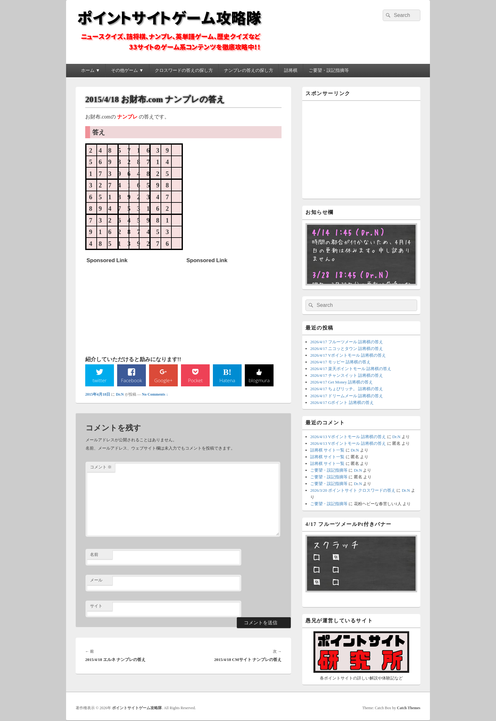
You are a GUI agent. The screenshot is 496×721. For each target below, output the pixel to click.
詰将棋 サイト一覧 (327, 450)
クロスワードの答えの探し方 (184, 70)
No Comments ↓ (155, 394)
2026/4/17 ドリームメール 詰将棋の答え (346, 395)
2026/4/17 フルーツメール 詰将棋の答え (346, 341)
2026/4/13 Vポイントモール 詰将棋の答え (348, 436)
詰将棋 (290, 70)
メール (96, 580)
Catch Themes (408, 708)
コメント (101, 467)
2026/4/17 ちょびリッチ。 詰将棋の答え (346, 388)
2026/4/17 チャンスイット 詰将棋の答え (346, 375)
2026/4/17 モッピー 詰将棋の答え (340, 362)
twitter (99, 380)
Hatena (227, 380)
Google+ (163, 380)
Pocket (195, 380)
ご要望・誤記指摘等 (329, 70)
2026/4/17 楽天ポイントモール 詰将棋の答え (350, 368)
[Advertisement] (134, 306)
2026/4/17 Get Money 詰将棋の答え (341, 382)
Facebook (132, 380)
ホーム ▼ (90, 70)
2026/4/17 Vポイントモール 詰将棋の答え (348, 355)
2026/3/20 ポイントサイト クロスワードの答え (352, 490)
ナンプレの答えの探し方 (248, 70)
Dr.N (120, 394)
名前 (94, 554)
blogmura (259, 380)
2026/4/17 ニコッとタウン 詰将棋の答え (346, 348)
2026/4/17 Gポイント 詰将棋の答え (342, 402)
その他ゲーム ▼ (127, 70)
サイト (96, 606)
